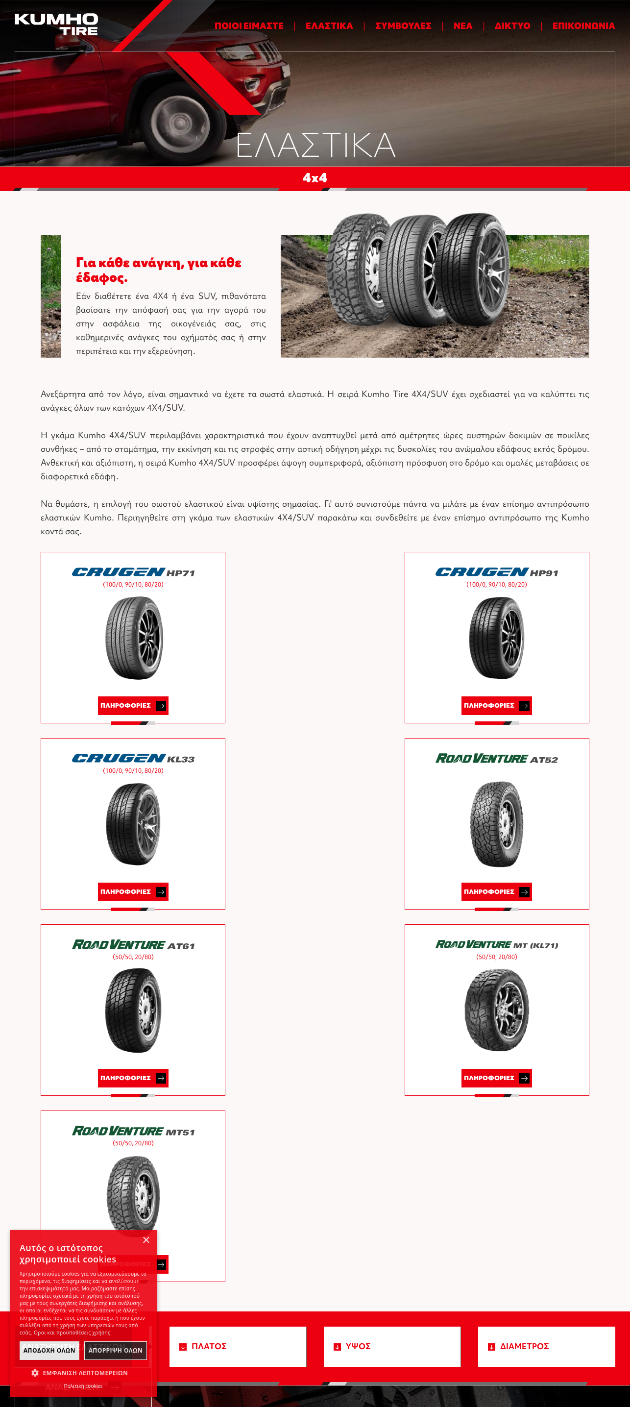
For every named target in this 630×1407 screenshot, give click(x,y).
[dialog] (83, 1313)
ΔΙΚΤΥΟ (513, 25)
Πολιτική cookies (521, 1367)
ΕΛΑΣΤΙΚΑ (329, 25)
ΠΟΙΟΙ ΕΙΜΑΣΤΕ (249, 25)
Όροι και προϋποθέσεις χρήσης (439, 1367)
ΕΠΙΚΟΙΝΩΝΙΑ (584, 25)
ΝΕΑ (463, 25)
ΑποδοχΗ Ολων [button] (49, 1350)
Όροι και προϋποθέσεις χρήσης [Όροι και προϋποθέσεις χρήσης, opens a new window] (72, 1332)
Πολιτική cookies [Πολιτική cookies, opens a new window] (83, 1385)
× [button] (145, 1240)
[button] (83, 1373)
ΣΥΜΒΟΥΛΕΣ (403, 25)
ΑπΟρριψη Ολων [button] (116, 1350)
